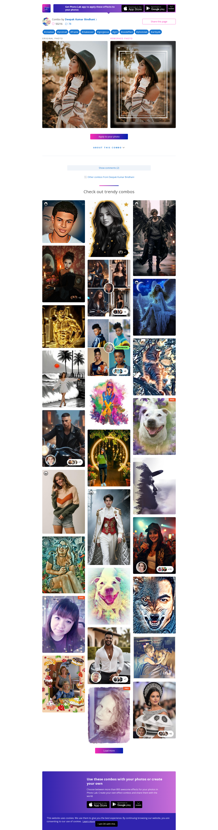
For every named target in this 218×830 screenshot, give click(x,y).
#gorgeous (103, 31)
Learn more (89, 821)
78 (68, 23)
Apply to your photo (109, 136)
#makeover (88, 31)
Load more (109, 750)
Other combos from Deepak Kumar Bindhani (109, 177)
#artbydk (155, 31)
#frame (74, 31)
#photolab (141, 31)
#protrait (62, 31)
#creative (49, 31)
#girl (114, 31)
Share (159, 21)
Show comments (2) (109, 167)
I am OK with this (106, 823)
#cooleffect (127, 31)
